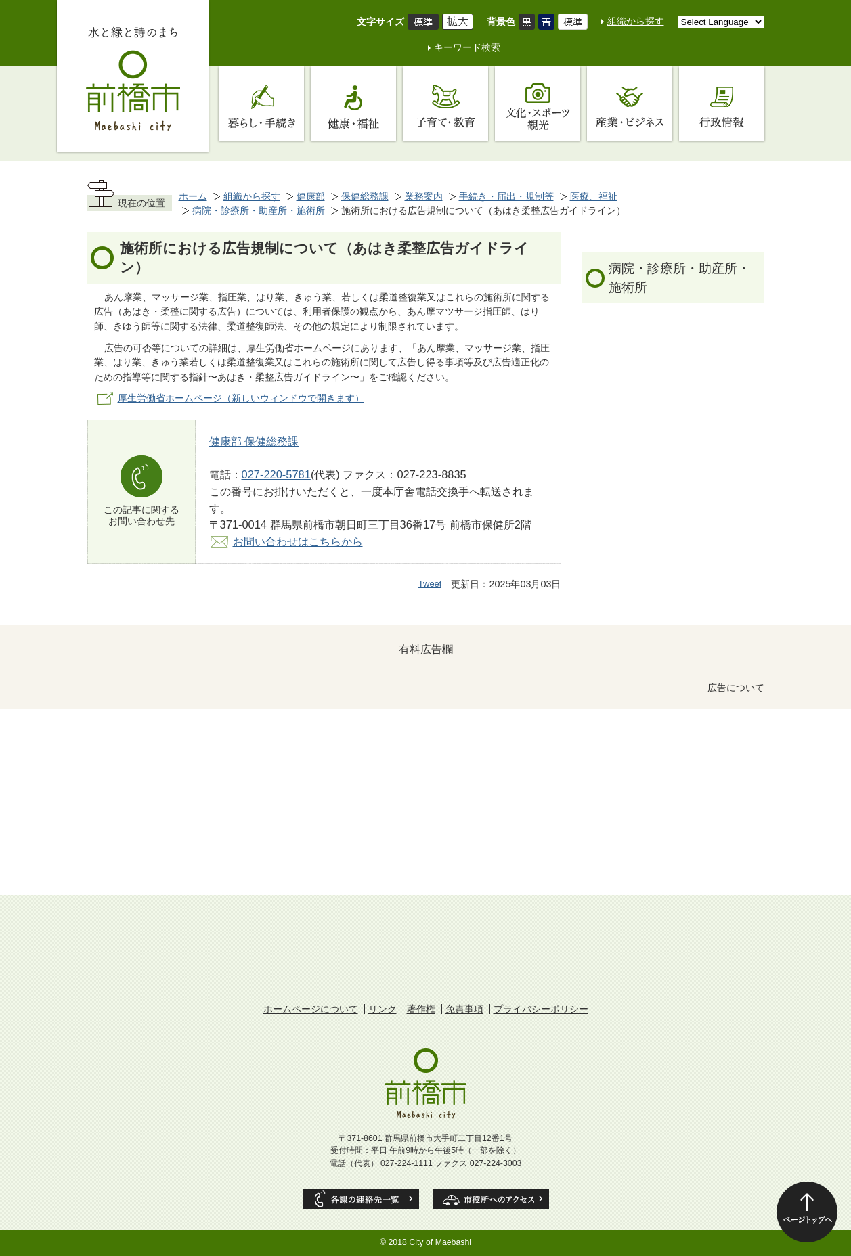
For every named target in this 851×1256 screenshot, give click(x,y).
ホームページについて (310, 1009)
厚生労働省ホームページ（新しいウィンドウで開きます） (241, 397)
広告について (735, 687)
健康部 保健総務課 (254, 441)
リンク (382, 1009)
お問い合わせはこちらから (298, 541)
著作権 (421, 1009)
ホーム (193, 196)
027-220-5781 (276, 474)
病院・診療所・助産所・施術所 (258, 210)
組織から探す (635, 21)
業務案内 (424, 196)
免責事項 (464, 1009)
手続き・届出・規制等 (506, 196)
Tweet (430, 584)
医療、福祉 (593, 196)
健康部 (311, 196)
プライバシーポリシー (541, 1009)
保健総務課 (365, 196)
